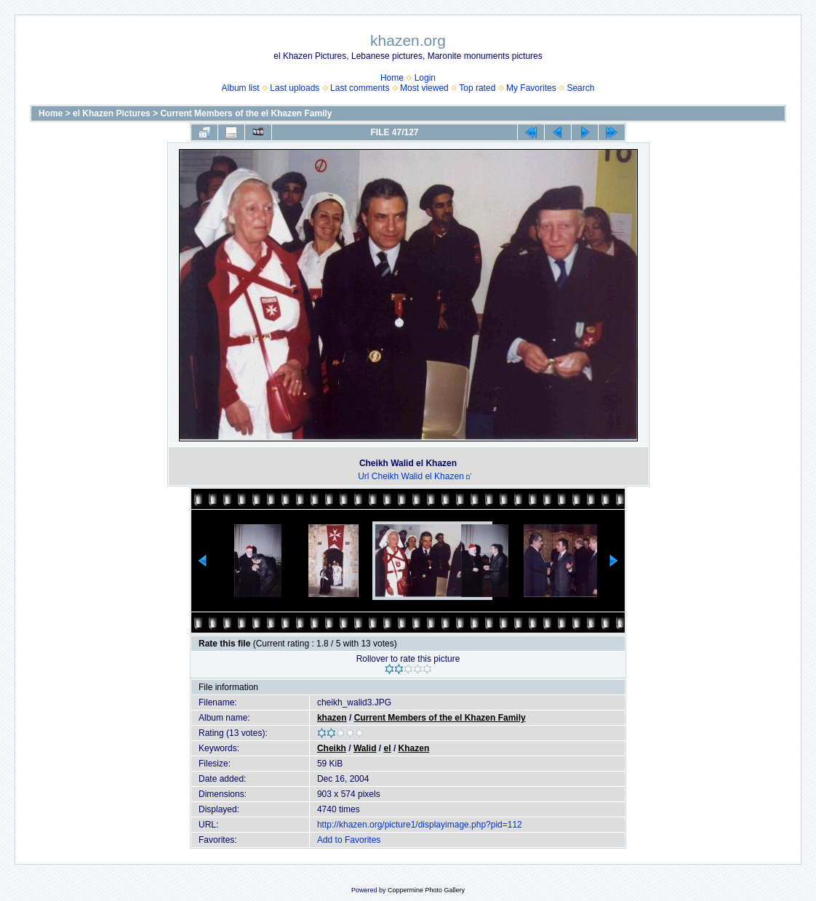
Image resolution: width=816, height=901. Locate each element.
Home (392, 78)
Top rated (477, 88)
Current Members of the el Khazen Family (246, 113)
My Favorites (531, 88)
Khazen (414, 748)
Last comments (359, 88)
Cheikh (331, 748)
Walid (365, 748)
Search (580, 88)
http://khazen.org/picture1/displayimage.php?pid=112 (419, 825)
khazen (332, 718)
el (387, 748)
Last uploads (294, 88)
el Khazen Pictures (112, 113)
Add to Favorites (348, 840)
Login (425, 78)
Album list (241, 88)
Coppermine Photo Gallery (426, 890)
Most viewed (424, 88)
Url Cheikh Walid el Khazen (411, 476)
